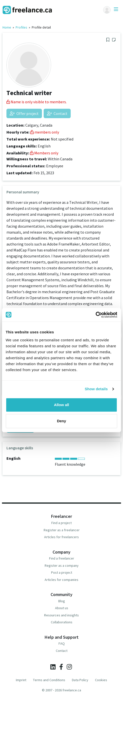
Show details (96, 389)
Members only (44, 152)
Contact (57, 113)
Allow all (61, 405)
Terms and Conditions (49, 680)
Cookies (101, 680)
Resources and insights (61, 615)
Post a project (61, 572)
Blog (61, 601)
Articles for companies (61, 579)
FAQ (62, 643)
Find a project (61, 523)
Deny (61, 421)
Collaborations (61, 622)
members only (44, 132)
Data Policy (80, 680)
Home (6, 27)
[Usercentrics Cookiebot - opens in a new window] (95, 315)
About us (61, 608)
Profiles (21, 27)
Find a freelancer (61, 558)
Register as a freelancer (62, 530)
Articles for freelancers (61, 537)
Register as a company (62, 565)
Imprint (21, 680)
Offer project (24, 113)
